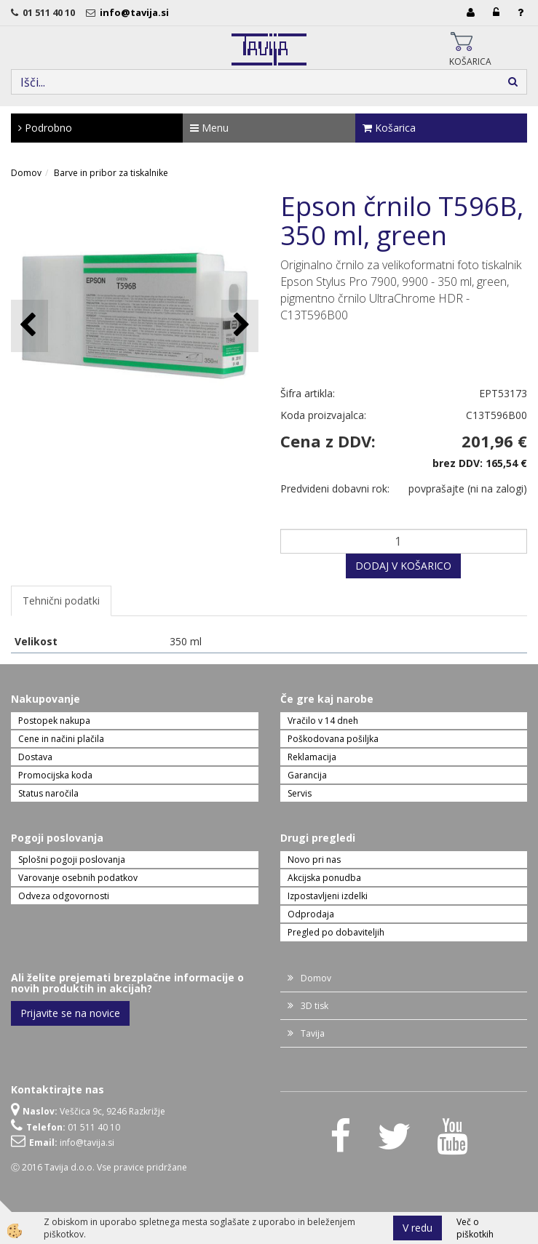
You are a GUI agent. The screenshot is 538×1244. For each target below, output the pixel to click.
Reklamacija (312, 757)
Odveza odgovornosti (63, 896)
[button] (239, 325)
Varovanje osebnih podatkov (78, 878)
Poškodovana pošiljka (333, 739)
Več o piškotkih (475, 1228)
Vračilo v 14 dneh (323, 720)
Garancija (307, 775)
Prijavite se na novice (70, 1013)
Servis (300, 793)
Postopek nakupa (54, 720)
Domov (26, 173)
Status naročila (48, 793)
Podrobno (45, 128)
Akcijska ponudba (324, 878)
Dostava (35, 757)
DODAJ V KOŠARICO (403, 566)
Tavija (313, 1033)
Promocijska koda (55, 775)
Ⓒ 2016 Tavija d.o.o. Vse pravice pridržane (99, 1167)
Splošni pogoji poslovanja (71, 859)
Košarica (389, 128)
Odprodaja (311, 914)
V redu (417, 1228)
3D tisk (314, 1006)
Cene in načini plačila (61, 739)
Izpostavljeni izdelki (328, 896)
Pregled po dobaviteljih (336, 932)
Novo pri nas (314, 859)
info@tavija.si (136, 12)
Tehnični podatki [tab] (61, 600)
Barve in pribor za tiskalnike (111, 173)
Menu (209, 128)
